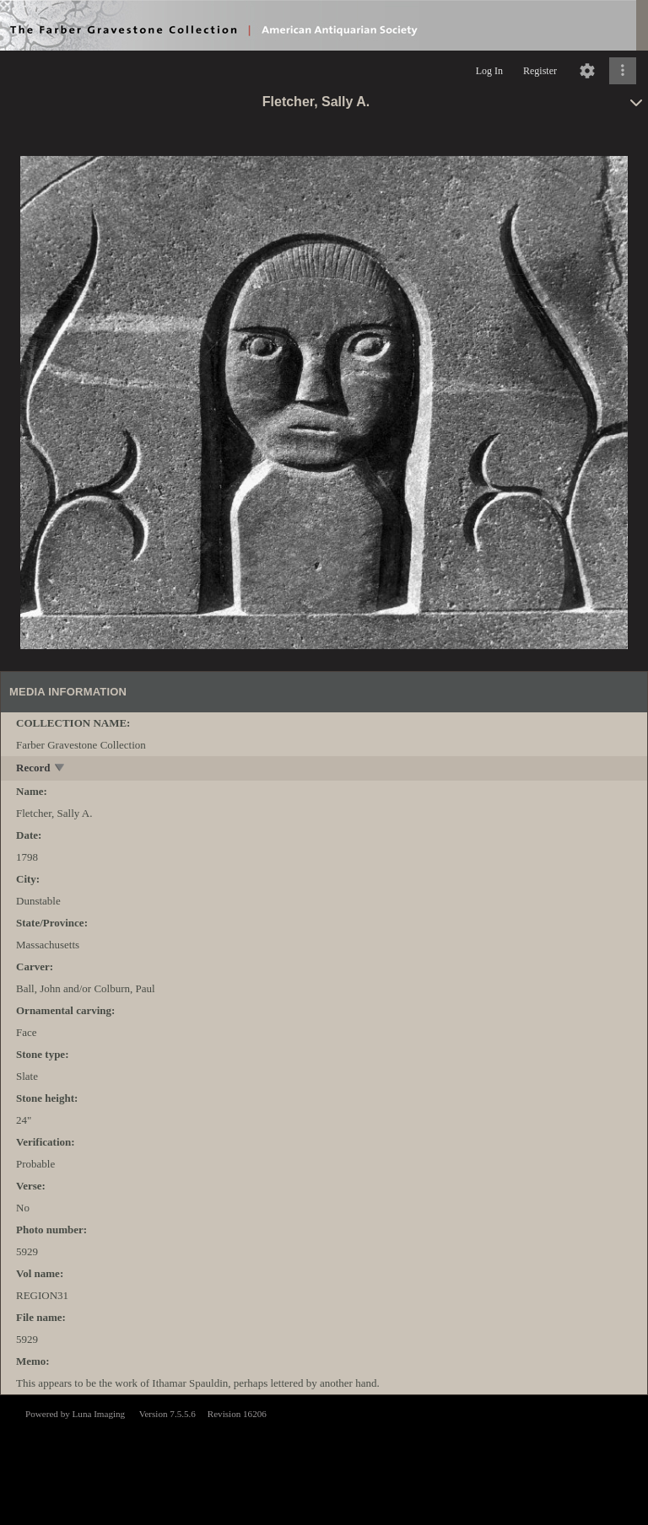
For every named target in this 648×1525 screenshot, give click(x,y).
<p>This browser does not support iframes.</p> (324, 1458)
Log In (489, 71)
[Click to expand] (622, 70)
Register (540, 71)
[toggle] (60, 769)
